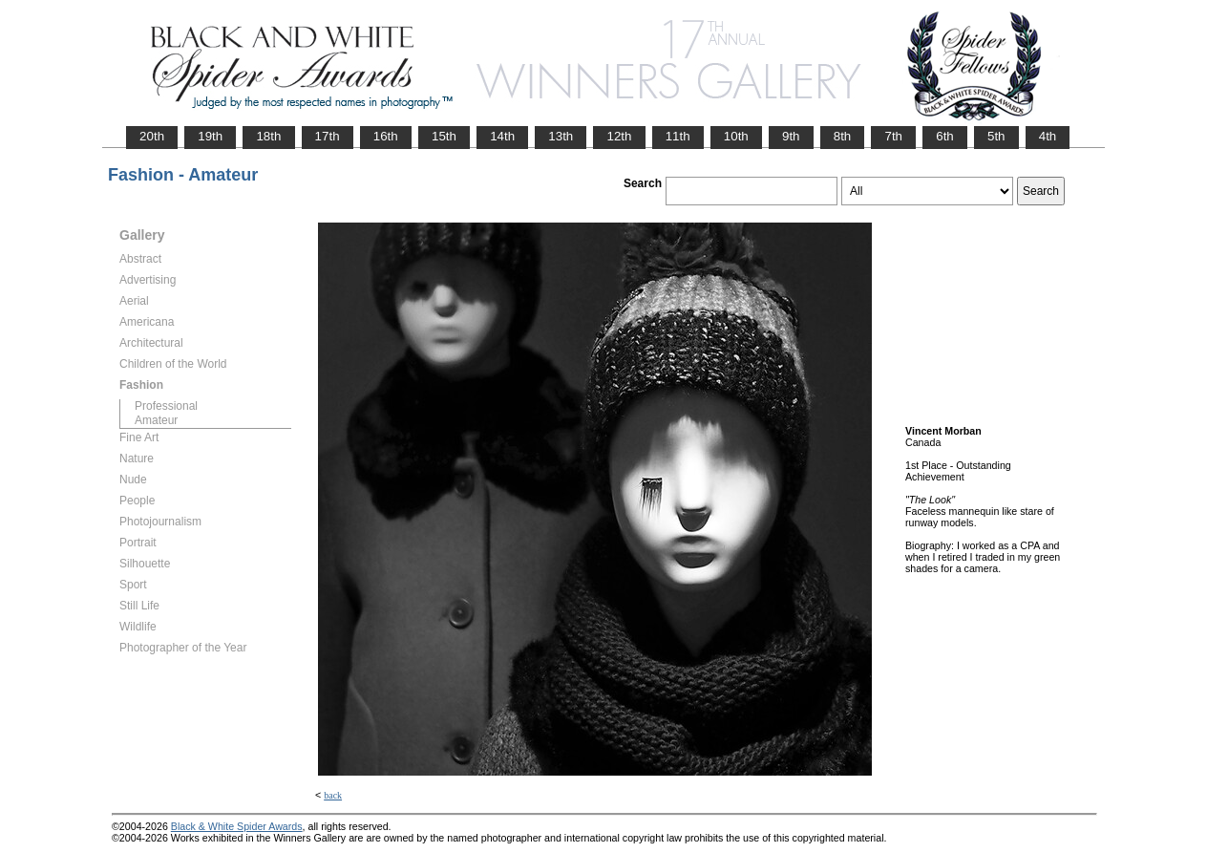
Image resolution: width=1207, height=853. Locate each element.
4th (1048, 136)
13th (560, 136)
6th (944, 136)
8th (842, 136)
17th (327, 136)
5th (996, 136)
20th (152, 136)
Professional (166, 406)
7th (893, 136)
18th (268, 136)
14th (502, 136)
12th (619, 136)
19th (210, 136)
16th (386, 136)
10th (736, 136)
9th (791, 136)
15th (444, 136)
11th (678, 136)
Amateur (156, 420)
